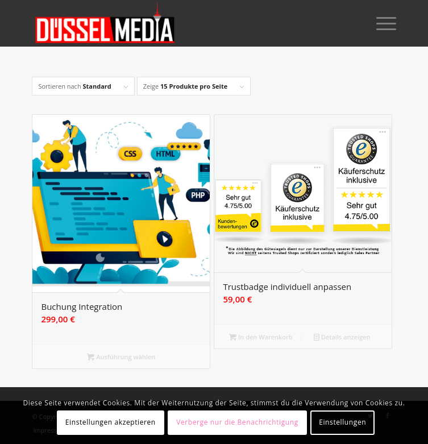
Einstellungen (342, 422)
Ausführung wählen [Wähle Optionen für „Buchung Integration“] (121, 356)
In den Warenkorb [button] (261, 336)
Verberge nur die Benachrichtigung (237, 422)
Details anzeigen (342, 336)
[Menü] (380, 23)
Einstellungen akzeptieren (110, 422)
